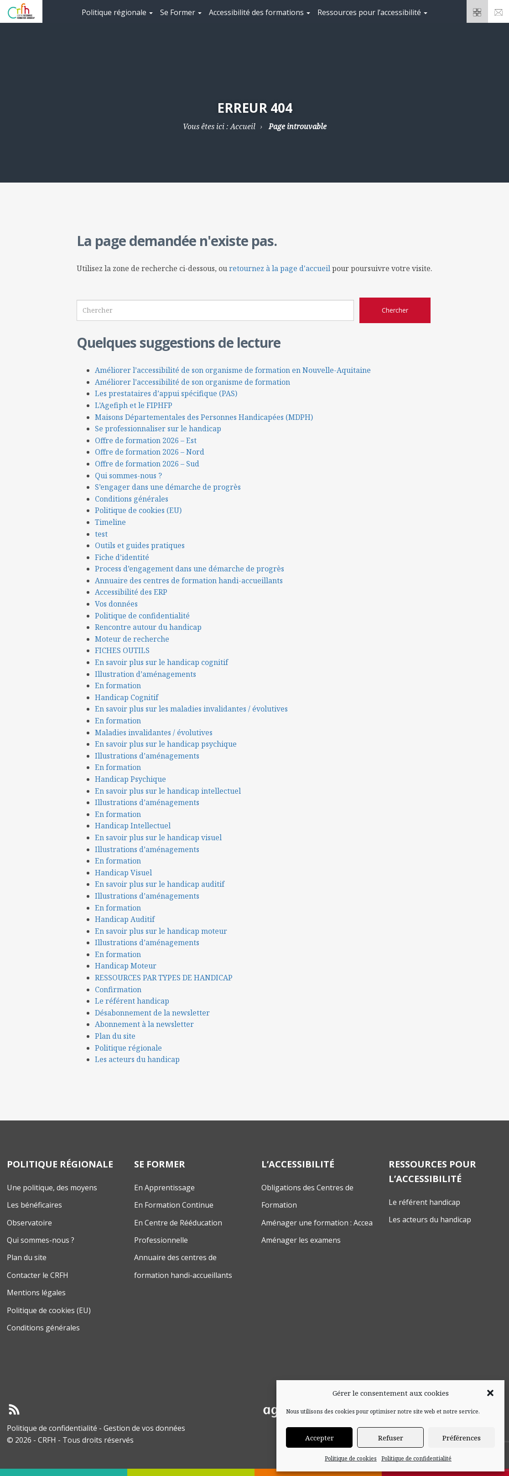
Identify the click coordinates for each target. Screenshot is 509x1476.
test (101, 534)
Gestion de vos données (144, 1428)
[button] (490, 1392)
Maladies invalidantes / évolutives (154, 733)
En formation (118, 685)
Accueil (242, 126)
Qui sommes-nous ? (128, 476)
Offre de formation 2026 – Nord (149, 452)
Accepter (319, 1437)
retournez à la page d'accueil (279, 268)
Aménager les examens (301, 1240)
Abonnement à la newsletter (144, 1024)
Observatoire (29, 1223)
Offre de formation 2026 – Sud (147, 464)
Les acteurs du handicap (137, 1059)
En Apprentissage (164, 1188)
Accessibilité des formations (259, 12)
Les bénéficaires (34, 1205)
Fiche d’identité (122, 557)
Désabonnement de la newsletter (152, 1013)
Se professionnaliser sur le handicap (158, 429)
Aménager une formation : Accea (317, 1223)
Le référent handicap (132, 1001)
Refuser (390, 1437)
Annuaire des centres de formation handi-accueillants (189, 581)
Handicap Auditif (125, 919)
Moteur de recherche (132, 639)
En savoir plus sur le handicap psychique (166, 744)
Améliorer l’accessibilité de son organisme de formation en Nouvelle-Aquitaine (233, 370)
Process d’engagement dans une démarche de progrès (189, 569)
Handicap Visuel (123, 873)
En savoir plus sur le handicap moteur (161, 931)
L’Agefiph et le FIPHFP (133, 405)
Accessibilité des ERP (131, 592)
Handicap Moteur (125, 966)
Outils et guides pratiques (140, 545)
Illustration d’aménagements (145, 674)
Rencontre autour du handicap (148, 627)
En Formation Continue (173, 1205)
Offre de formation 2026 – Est (146, 440)
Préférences (461, 1437)
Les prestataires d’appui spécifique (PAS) (166, 393)
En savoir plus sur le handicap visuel (158, 837)
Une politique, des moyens (52, 1188)
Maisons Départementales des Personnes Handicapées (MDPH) (204, 417)
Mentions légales (36, 1293)
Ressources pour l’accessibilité (372, 12)
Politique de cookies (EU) (138, 510)
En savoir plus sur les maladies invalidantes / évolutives (191, 709)
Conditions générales (131, 499)
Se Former (181, 12)
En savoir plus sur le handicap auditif (159, 884)
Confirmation (118, 989)
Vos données (116, 604)
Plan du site (115, 1036)
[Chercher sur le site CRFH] (395, 310)
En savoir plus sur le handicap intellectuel (168, 791)
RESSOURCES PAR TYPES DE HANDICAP (164, 978)
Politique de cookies (351, 1458)
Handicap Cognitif (126, 697)
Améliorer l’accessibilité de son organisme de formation (192, 382)
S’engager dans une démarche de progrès (168, 487)
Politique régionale (117, 12)
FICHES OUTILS (122, 650)
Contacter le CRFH (37, 1275)
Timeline (110, 522)
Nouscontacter (498, 14)
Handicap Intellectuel (133, 826)
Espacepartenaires (477, 14)
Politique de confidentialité (416, 1458)
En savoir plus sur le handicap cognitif (161, 662)
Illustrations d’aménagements (147, 756)
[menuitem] (117, 11)
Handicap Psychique (130, 779)
